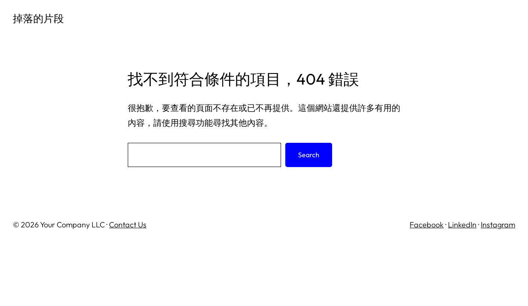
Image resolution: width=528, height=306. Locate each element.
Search (308, 154)
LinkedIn (462, 225)
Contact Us (127, 225)
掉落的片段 (38, 18)
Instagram (498, 225)
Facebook (427, 225)
